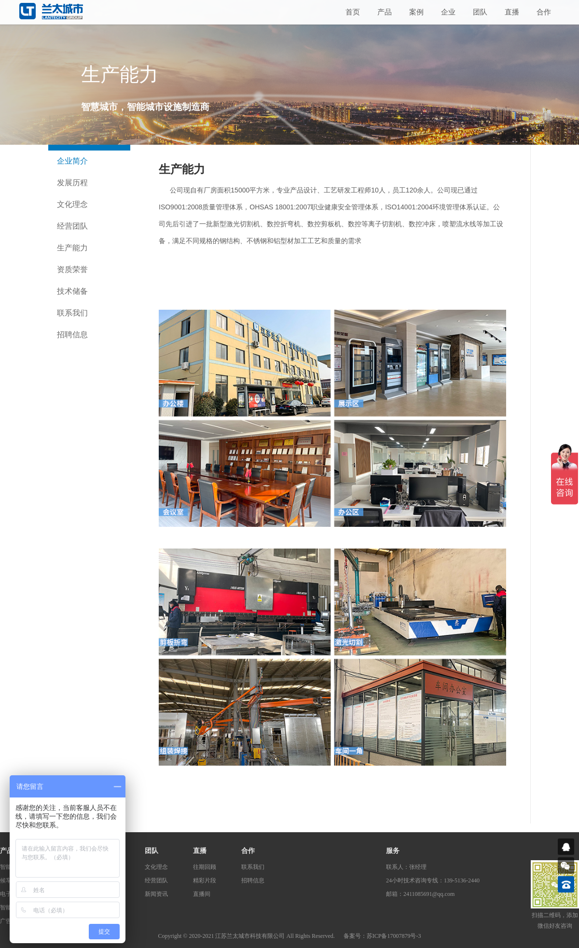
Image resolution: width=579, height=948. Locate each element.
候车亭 (8, 880)
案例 (416, 12)
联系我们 (72, 313)
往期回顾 (204, 867)
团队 (480, 12)
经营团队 (72, 226)
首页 (352, 12)
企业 (448, 12)
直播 (512, 12)
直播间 (201, 894)
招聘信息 (72, 334)
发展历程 (72, 183)
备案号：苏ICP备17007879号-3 (382, 936)
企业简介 (72, 161)
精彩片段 (204, 880)
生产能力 (72, 248)
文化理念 (72, 204)
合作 (544, 12)
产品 (384, 12)
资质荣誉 (72, 269)
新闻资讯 (156, 894)
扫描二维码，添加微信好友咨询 (555, 920)
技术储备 (72, 291)
